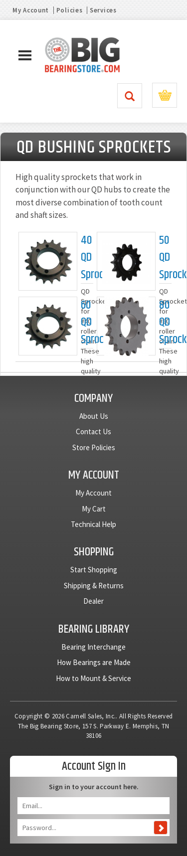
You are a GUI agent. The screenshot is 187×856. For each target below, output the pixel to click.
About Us (93, 416)
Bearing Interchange (93, 647)
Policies (69, 10)
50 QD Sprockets (165, 258)
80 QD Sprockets (165, 322)
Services (103, 10)
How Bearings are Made (94, 662)
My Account (30, 10)
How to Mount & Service (93, 678)
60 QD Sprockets (87, 322)
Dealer (93, 601)
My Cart (94, 509)
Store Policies (93, 447)
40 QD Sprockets (87, 258)
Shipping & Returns (94, 585)
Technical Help (93, 524)
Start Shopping (93, 569)
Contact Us (93, 431)
